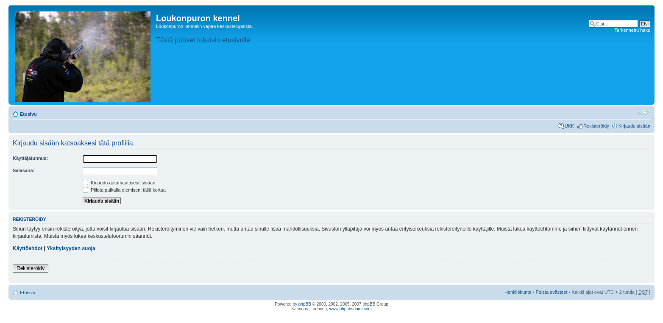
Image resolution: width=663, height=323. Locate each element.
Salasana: (23, 170)
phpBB (304, 304)
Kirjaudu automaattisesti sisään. (119, 182)
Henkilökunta (518, 292)
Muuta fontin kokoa (644, 112)
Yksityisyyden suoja (71, 248)
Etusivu (28, 114)
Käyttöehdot (27, 248)
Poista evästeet (551, 292)
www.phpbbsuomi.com (350, 308)
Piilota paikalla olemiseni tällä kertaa (124, 189)
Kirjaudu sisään (634, 125)
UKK (569, 125)
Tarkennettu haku (632, 30)
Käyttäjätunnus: (30, 158)
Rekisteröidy (596, 125)
